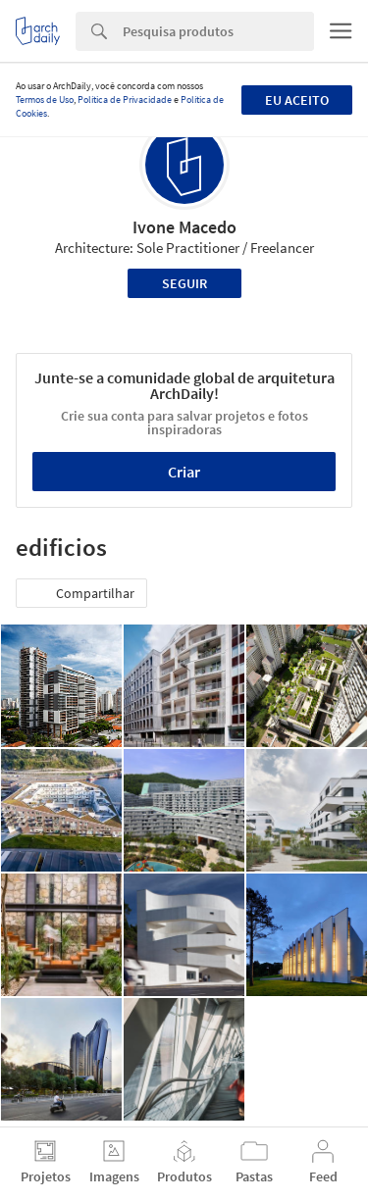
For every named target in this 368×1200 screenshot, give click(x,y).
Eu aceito (297, 100)
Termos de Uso (45, 99)
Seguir (184, 283)
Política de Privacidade (125, 99)
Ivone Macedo (184, 227)
